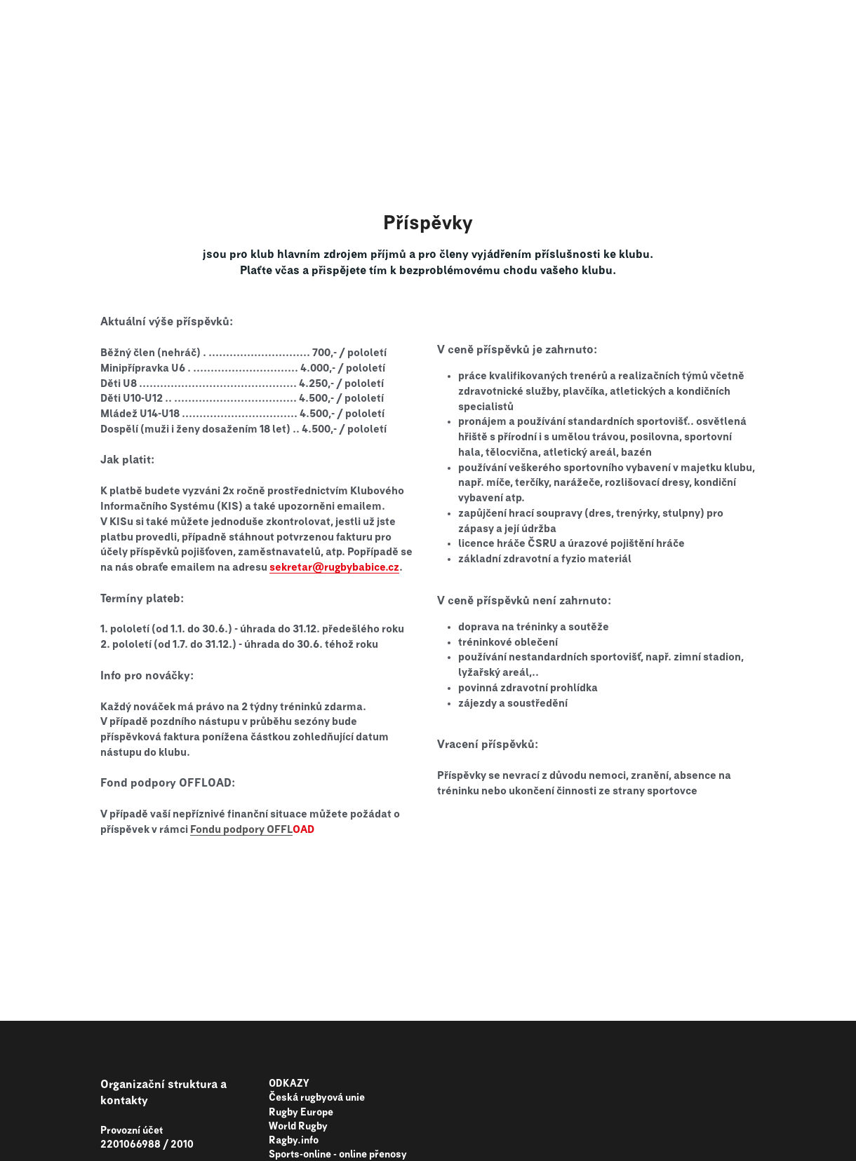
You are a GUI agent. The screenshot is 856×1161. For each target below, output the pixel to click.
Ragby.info (294, 1141)
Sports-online (300, 1155)
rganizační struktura (163, 1084)
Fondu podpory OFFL (241, 829)
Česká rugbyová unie (317, 1098)
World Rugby (298, 1127)
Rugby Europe (301, 1113)
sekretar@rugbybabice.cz (334, 567)
